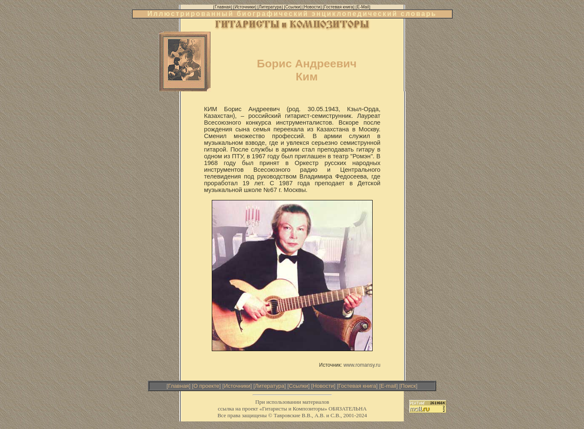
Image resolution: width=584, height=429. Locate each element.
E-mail (388, 386)
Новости (323, 386)
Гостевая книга (357, 386)
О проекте (206, 386)
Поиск (408, 386)
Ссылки (298, 386)
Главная (178, 386)
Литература (269, 386)
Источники (237, 386)
